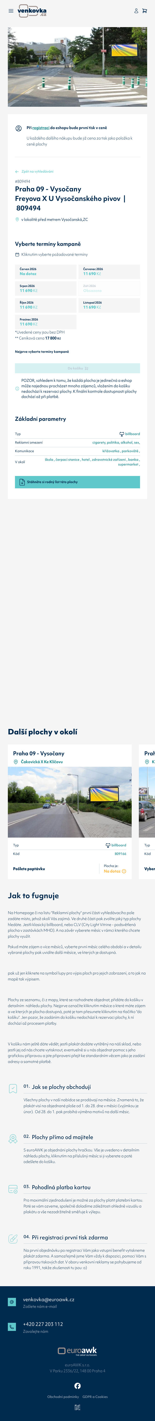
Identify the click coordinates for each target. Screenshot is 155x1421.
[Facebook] (77, 1386)
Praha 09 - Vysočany (38, 753)
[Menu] (11, 11)
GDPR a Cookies (95, 1397)
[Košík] (144, 11)
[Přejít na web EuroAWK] (77, 1351)
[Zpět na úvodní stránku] (32, 11)
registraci (40, 127)
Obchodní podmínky (63, 1397)
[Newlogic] (77, 1407)
